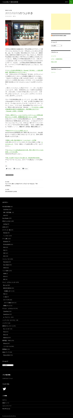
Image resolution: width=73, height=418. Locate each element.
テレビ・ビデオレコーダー (9, 282)
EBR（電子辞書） (7, 212)
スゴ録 (5, 297)
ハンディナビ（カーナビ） (9, 320)
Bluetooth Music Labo (59, 35)
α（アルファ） (7, 317)
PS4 (4, 250)
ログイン (4, 400)
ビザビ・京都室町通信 (56, 59)
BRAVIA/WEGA (7, 288)
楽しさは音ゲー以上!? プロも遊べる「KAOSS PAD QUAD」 (24, 157)
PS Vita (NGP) (6, 244)
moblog (5, 224)
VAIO (4, 267)
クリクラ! (53, 56)
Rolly (4, 334)
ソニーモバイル (7, 346)
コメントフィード (6, 405)
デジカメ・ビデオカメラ (8, 308)
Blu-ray (5, 285)
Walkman (5, 337)
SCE (4, 256)
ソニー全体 (5, 270)
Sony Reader (5, 218)
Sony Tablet (6, 264)
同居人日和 (54, 62)
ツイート (53, 72)
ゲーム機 (4, 238)
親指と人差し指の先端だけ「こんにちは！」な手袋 (21, 140)
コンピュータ (5, 259)
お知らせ (4, 227)
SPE (4, 279)
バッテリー (5, 323)
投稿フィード (5, 403)
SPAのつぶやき (8, 10)
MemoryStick (6, 355)
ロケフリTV (6, 299)
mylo (4, 215)
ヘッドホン (6, 235)
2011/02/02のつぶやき (24, 190)
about (66, 1)
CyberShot (6, 311)
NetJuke (5, 232)
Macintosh (6, 262)
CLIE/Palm (6, 209)
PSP (4, 253)
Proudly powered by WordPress (9, 416)
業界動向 (4, 349)
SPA (15, 16)
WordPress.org (6, 408)
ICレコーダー (6, 329)
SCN (4, 276)
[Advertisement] (61, 22)
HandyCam (6, 314)
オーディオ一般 (6, 230)
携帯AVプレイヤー (7, 326)
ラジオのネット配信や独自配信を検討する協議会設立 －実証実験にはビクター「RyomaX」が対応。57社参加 (24, 109)
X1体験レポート (8, 291)
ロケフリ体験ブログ (9, 302)
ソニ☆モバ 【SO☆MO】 (10, 2)
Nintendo (5, 241)
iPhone (5, 343)
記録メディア (5, 352)
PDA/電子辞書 (6, 206)
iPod (4, 331)
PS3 (4, 247)
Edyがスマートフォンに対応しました (17, 130)
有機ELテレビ (6, 305)
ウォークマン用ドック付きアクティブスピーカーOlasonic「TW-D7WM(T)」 (24, 183)
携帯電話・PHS (6, 340)
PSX (4, 294)
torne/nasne (10, 174)
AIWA (4, 273)
